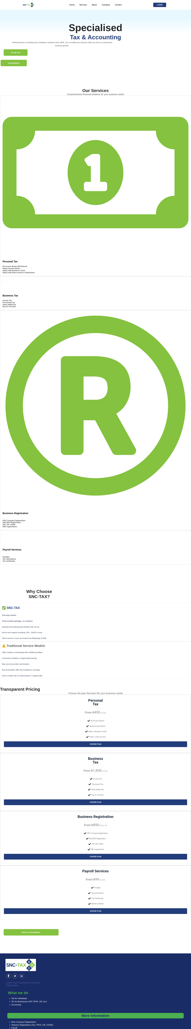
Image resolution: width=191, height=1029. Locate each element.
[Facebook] (8, 969)
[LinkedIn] (21, 969)
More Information (96, 1009)
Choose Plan (95, 744)
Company (105, 5)
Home (73, 5)
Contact (116, 5)
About (94, 5)
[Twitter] (15, 969)
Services (84, 5)
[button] (159, 5)
